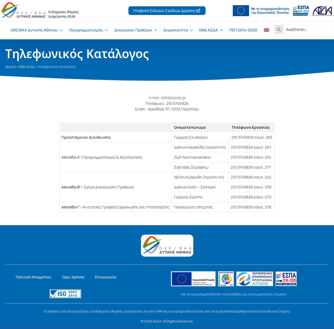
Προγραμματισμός (86, 30)
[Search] (278, 29)
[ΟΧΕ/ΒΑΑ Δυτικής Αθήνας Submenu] (60, 30)
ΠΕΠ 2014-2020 (243, 30)
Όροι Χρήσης (73, 276)
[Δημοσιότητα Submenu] (190, 30)
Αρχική (10, 66)
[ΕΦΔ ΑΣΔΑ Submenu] (220, 30)
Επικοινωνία (105, 276)
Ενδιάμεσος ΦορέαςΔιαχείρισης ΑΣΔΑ (63, 14)
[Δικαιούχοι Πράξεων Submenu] (154, 30)
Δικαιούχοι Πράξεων (133, 30)
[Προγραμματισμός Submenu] (105, 30)
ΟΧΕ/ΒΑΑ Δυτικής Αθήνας (34, 30)
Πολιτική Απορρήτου (33, 276)
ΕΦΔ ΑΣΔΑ (208, 30)
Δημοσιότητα (175, 30)
